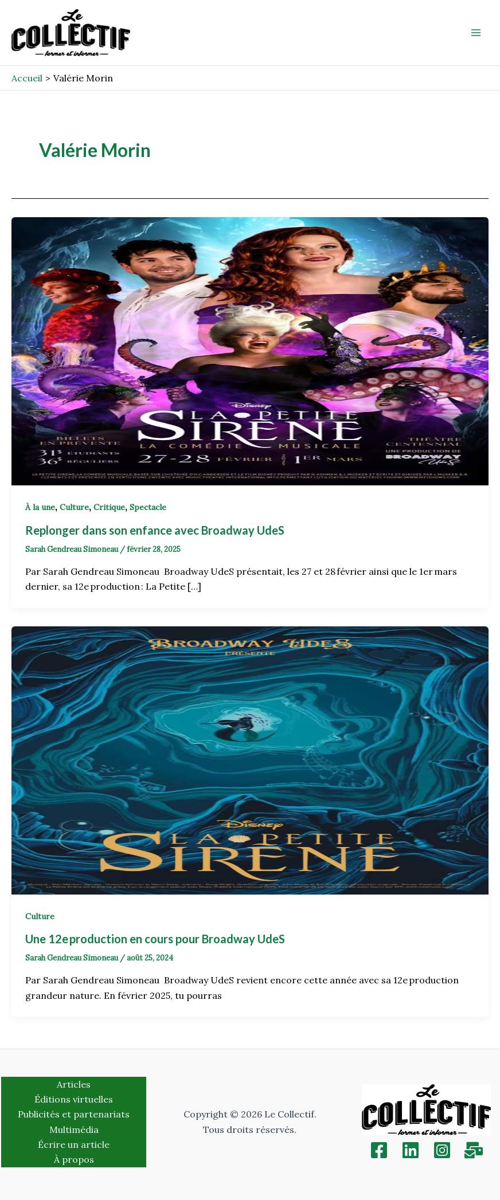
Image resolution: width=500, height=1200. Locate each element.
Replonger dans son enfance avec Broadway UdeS (156, 530)
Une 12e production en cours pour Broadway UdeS (156, 939)
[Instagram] (442, 1150)
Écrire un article (74, 1144)
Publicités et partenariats (74, 1114)
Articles (74, 1084)
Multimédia (74, 1129)
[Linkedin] (410, 1150)
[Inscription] (473, 1150)
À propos (74, 1159)
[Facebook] (379, 1150)
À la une (40, 507)
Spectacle (148, 507)
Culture (74, 507)
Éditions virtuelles (73, 1099)
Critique (109, 507)
